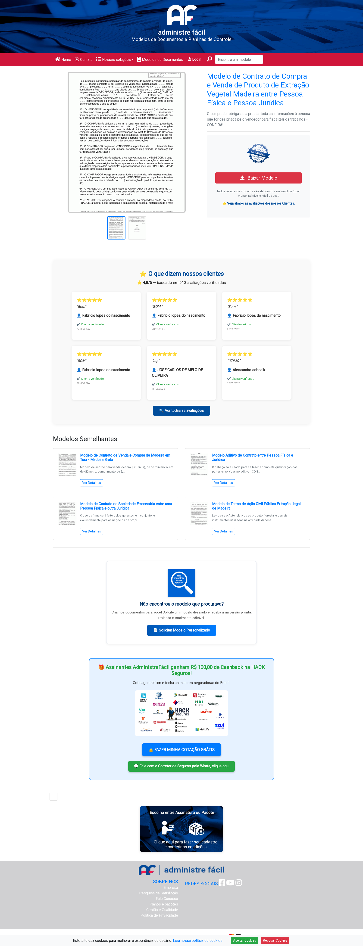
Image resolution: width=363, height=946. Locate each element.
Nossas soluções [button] (113, 59)
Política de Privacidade (159, 915)
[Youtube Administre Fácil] (230, 884)
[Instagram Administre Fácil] (238, 884)
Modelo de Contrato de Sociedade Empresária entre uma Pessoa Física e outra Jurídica (126, 506)
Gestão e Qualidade (162, 910)
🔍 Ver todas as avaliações (181, 410)
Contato (84, 59)
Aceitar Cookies (244, 940)
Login (194, 59)
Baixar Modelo (258, 178)
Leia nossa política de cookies (197, 940)
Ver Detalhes (91, 483)
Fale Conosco (167, 898)
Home (63, 59)
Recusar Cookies (275, 940)
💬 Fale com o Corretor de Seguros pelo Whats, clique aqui (181, 766)
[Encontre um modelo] (239, 59)
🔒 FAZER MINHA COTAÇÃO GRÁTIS (181, 749)
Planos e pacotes (164, 904)
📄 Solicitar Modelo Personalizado (181, 630)
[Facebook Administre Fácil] (222, 884)
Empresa (171, 887)
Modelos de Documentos (160, 59)
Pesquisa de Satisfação (158, 893)
